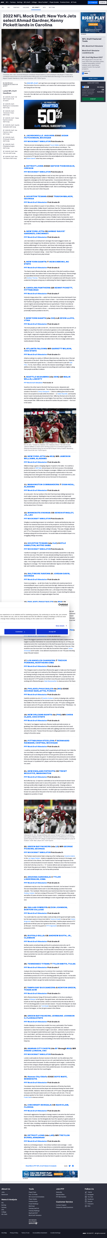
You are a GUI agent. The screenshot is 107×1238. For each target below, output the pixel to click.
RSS (89, 1206)
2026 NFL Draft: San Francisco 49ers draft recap (10, 132)
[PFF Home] (2, 2)
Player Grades (33, 1199)
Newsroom (4, 1194)
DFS (44, 7)
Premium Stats (33, 1201)
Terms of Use (25, 1233)
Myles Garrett (31, 158)
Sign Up (93, 99)
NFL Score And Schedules (36, 1197)
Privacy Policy (14, 1233)
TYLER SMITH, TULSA (63, 964)
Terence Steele (55, 919)
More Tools (93, 78)
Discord (90, 1201)
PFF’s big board (51, 926)
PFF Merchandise (61, 1197)
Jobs (3, 1192)
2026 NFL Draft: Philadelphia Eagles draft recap (9, 146)
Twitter (90, 1192)
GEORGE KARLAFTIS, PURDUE (40, 691)
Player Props (32, 1192)
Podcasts (90, 1204)
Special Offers (60, 1194)
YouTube (90, 1197)
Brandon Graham (47, 698)
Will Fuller (39, 468)
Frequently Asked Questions (64, 1207)
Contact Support (61, 1205)
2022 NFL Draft (32, 83)
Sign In (102, 2)
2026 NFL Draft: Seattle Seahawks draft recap (11, 126)
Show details (86, 627)
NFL (9, 7)
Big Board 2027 (33, 1213)
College (26, 7)
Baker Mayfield (62, 394)
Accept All (80, 632)
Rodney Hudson (29, 893)
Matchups (32, 1206)
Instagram (91, 1194)
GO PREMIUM (92, 2)
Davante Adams (69, 856)
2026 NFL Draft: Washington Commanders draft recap (10, 105)
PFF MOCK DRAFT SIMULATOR (37, 141)
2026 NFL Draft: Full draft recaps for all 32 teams (10, 98)
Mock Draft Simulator (35, 1215)
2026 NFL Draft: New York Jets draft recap (10, 152)
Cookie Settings (55, 1233)
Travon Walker (54, 145)
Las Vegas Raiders (34, 858)
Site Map (4, 1233)
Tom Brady (44, 1006)
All (3, 7)
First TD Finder (33, 1194)
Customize (53, 632)
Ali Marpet (32, 999)
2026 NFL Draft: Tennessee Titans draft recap (9, 112)
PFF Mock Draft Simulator (35, 202)
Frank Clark (27, 1097)
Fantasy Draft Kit (34, 1208)
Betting (52, 7)
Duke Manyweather (50, 681)
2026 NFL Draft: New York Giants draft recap (10, 157)
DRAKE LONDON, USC (35, 1051)
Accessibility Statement (40, 1233)
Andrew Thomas (32, 278)
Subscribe (59, 1192)
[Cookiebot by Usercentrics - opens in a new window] (86, 604)
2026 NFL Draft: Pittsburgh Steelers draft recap (9, 139)
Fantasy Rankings (34, 1210)
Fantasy (16, 7)
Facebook (91, 1199)
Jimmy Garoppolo (43, 391)
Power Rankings (33, 1204)
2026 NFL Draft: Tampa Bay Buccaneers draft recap (11, 119)
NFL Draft (36, 7)
